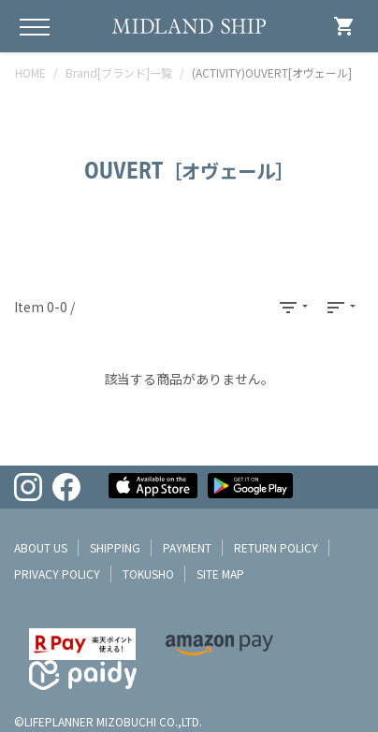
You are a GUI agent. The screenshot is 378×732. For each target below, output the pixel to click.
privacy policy (57, 573)
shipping (115, 547)
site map (220, 573)
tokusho (148, 573)
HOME (30, 72)
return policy (276, 547)
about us (40, 547)
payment (187, 547)
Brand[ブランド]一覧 (118, 72)
